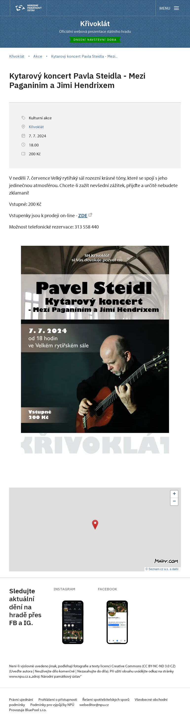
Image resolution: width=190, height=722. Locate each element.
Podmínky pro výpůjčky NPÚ (71, 705)
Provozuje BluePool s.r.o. (27, 710)
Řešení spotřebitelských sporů (113, 700)
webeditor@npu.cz (116, 705)
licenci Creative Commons (120, 666)
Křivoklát (95, 24)
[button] (95, 525)
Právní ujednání (21, 700)
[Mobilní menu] (169, 8)
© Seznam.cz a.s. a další (162, 570)
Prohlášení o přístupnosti (61, 700)
